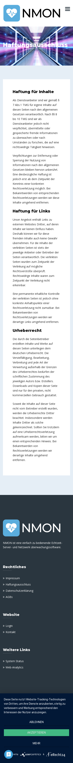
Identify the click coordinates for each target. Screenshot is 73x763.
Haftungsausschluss (18, 584)
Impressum (13, 578)
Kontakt (11, 632)
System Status (15, 661)
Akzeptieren (36, 732)
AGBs (9, 597)
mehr (36, 743)
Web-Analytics (14, 667)
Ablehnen (36, 722)
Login (9, 626)
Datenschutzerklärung (19, 590)
